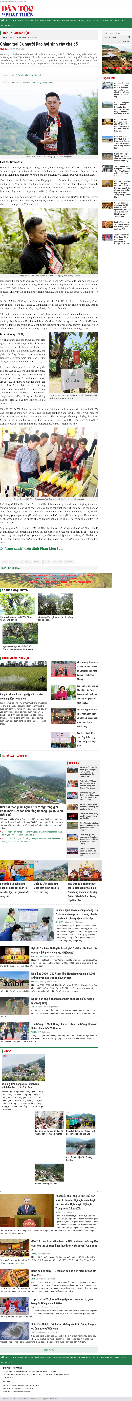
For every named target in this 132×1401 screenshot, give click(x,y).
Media (124, 21)
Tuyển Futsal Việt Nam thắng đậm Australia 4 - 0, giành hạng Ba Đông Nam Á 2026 (122, 239)
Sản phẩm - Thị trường (17, 37)
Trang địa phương (106, 21)
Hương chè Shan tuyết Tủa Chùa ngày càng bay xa (32, 82)
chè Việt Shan (70, 562)
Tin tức (34, 1007)
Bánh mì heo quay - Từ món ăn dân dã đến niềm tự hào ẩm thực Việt (122, 225)
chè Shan (37, 562)
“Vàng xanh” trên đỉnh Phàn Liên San (33, 548)
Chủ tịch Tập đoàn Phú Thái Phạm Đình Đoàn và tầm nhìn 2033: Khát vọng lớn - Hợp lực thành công (87, 718)
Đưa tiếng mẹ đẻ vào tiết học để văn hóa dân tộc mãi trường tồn (49, 1132)
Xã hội (49, 21)
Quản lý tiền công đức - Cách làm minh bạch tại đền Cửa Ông (47, 888)
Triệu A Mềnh (58, 562)
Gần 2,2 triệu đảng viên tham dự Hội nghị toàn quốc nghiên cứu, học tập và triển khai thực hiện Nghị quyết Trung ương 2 (64, 1246)
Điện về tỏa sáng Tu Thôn (46, 1183)
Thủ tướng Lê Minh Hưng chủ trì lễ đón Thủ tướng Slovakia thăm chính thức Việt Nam (122, 171)
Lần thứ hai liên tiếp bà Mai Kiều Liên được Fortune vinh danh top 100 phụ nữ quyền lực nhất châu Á (87, 694)
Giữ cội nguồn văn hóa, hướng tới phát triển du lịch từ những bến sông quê (89, 826)
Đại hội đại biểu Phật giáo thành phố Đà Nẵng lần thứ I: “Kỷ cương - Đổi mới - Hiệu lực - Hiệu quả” (122, 125)
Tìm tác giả (125, 41)
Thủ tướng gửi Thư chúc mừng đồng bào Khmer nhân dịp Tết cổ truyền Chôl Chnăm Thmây (89, 839)
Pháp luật (65, 21)
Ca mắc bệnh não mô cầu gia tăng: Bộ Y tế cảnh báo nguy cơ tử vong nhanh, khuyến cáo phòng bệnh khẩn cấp (76, 914)
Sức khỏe (96, 21)
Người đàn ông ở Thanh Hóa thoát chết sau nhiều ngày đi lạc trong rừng (122, 157)
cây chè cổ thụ (15, 562)
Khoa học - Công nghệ (77, 21)
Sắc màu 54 (29, 21)
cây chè (4, 562)
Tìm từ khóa (112, 38)
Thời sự (8, 21)
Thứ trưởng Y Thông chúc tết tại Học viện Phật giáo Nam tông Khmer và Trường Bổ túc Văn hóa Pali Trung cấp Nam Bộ (82, 892)
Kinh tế (36, 21)
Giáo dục (89, 21)
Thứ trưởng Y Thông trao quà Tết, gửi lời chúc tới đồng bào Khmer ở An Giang (88, 784)
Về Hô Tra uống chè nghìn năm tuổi (26, 75)
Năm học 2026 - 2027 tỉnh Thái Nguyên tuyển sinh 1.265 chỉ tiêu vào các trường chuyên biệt (122, 142)
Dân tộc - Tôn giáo (18, 21)
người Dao (47, 562)
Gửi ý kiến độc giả (10, 568)
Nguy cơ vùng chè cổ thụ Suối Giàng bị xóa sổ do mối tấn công (18, 647)
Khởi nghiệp (32, 37)
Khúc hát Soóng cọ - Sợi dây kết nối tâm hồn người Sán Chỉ (80, 1132)
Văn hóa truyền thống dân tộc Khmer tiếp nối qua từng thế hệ (89, 806)
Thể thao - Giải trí (7, 26)
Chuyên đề (117, 21)
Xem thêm (49, 1350)
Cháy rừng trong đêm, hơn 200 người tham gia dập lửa (89, 816)
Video (7, 1051)
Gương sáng (57, 21)
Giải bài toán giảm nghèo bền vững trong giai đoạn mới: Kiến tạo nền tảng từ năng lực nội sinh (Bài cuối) (31, 811)
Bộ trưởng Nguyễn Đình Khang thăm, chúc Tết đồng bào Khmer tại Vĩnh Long (89, 796)
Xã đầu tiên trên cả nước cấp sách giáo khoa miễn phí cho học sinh (89, 851)
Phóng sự (43, 21)
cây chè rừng (27, 562)
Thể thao (35, 1307)
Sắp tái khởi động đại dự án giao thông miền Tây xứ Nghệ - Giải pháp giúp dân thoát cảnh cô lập (89, 771)
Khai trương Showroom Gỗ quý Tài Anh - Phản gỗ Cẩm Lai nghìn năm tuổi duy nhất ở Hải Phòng (87, 670)
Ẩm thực (34, 1279)
